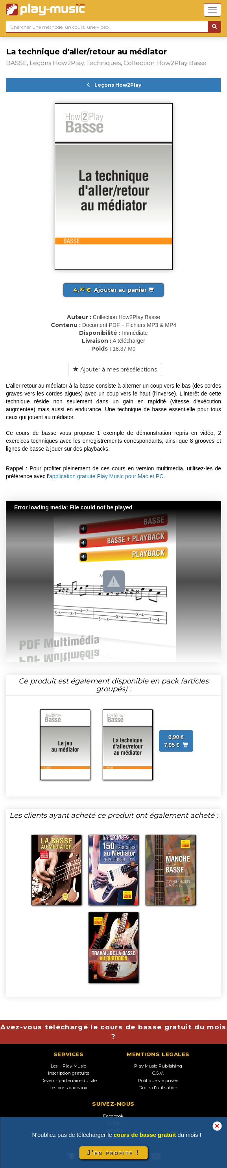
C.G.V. (158, 1073)
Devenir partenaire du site (69, 1080)
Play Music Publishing (158, 1066)
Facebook (113, 1116)
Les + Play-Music (68, 1066)
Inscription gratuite (68, 1073)
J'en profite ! (113, 1152)
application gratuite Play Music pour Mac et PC (106, 476)
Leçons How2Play (113, 85)
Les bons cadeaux (68, 1087)
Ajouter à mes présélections (115, 369)
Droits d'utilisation (157, 1087)
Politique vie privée (158, 1080)
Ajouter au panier (113, 289)
